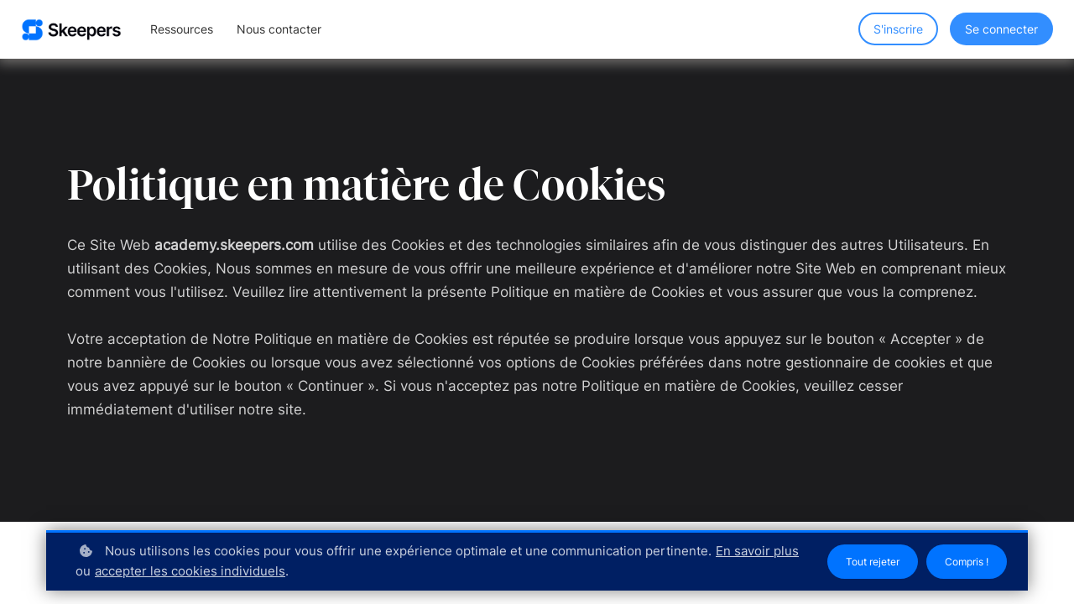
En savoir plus (121, 571)
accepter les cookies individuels (281, 571)
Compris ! (962, 562)
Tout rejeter (859, 562)
